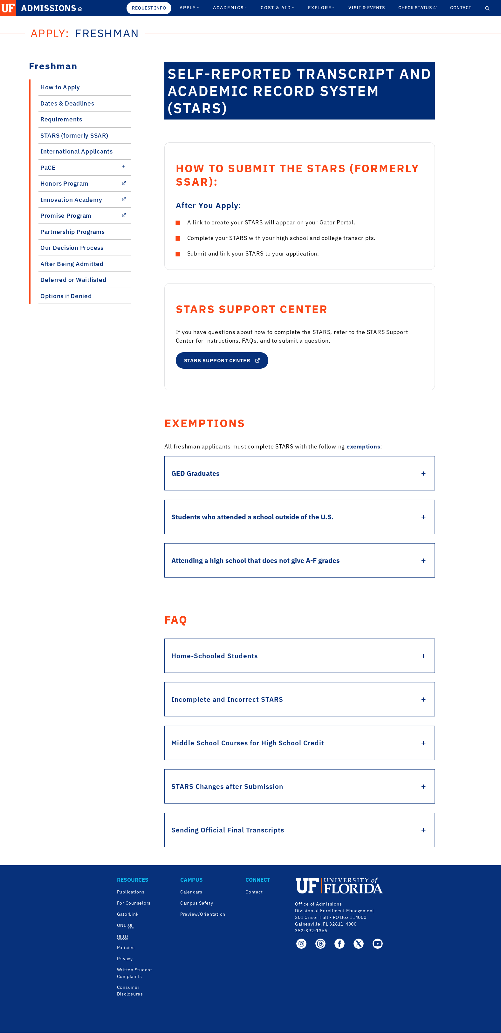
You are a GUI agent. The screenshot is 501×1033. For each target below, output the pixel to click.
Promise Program (83, 215)
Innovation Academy (83, 199)
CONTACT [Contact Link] (460, 7)
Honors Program (83, 183)
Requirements (61, 119)
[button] (8, 8)
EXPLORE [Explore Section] (321, 7)
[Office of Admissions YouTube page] (378, 944)
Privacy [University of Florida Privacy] (125, 959)
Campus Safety (196, 903)
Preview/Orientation (202, 914)
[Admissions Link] (51, 8)
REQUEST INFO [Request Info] (149, 8)
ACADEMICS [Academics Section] (230, 7)
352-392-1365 (311, 931)
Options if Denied (66, 296)
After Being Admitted (72, 264)
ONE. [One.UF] (125, 926)
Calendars (191, 892)
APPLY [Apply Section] (190, 7)
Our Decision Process (72, 247)
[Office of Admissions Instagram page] (301, 944)
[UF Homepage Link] (8, 8)
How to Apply (60, 87)
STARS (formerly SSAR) (74, 135)
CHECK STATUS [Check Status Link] (417, 7)
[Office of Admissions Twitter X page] (358, 944)
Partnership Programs (72, 232)
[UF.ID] (122, 937)
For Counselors (134, 903)
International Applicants (76, 151)
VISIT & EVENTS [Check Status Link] (366, 7)
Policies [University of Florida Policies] (126, 948)
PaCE (48, 167)
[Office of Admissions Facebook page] (339, 944)
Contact (254, 892)
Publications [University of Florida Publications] (131, 892)
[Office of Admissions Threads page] (320, 944)
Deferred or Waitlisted (73, 280)
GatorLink (128, 914)
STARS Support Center (222, 360)
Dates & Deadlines (67, 103)
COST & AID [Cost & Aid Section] (278, 7)
